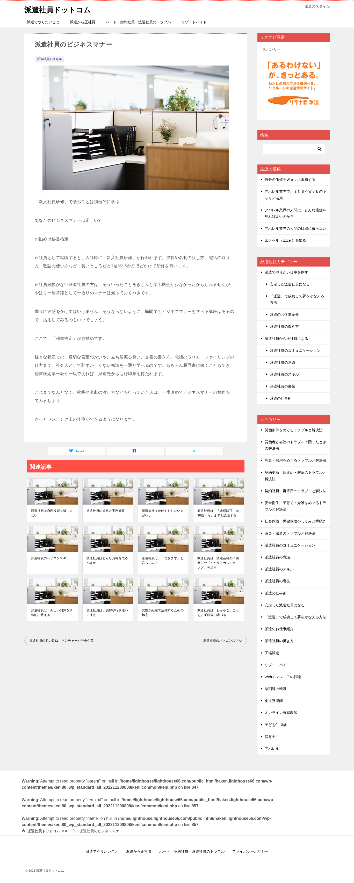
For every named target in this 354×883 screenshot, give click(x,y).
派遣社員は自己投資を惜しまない (52, 513)
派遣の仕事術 (281, 398)
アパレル (272, 748)
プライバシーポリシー (250, 851)
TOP (47, 831)
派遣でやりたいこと (43, 22)
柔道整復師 (274, 701)
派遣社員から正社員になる (286, 338)
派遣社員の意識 (282, 362)
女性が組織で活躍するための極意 (163, 612)
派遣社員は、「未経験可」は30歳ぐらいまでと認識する (218, 513)
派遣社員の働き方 (284, 326)
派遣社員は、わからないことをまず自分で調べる (218, 612)
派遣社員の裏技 (282, 386)
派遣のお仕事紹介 (284, 314)
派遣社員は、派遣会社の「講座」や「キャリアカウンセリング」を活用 (218, 562)
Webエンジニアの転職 (283, 677)
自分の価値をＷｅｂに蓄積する (290, 179)
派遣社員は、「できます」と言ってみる (163, 560)
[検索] (294, 149)
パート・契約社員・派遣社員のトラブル (138, 22)
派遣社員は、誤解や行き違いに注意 (107, 612)
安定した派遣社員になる (290, 284)
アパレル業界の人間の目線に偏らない (295, 228)
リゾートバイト (194, 22)
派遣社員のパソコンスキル (50, 558)
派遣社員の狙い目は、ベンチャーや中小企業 (62, 640)
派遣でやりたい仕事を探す (286, 272)
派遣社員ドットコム (60, 9)
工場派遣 (272, 653)
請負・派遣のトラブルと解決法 (290, 533)
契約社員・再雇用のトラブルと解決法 (295, 491)
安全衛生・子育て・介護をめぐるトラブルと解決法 (295, 506)
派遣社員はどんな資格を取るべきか (107, 560)
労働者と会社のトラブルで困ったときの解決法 (295, 445)
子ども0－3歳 (276, 725)
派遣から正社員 (82, 22)
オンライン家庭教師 (281, 712)
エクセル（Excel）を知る (285, 240)
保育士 (270, 737)
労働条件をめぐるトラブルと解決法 (294, 430)
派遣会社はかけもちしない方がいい (163, 513)
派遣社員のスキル (49, 59)
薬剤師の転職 (275, 689)
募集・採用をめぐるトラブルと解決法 (295, 460)
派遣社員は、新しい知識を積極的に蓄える (52, 612)
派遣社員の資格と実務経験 (105, 511)
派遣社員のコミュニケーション (295, 350)
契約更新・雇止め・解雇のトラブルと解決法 (295, 475)
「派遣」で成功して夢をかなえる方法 (297, 299)
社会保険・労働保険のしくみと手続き (295, 521)
